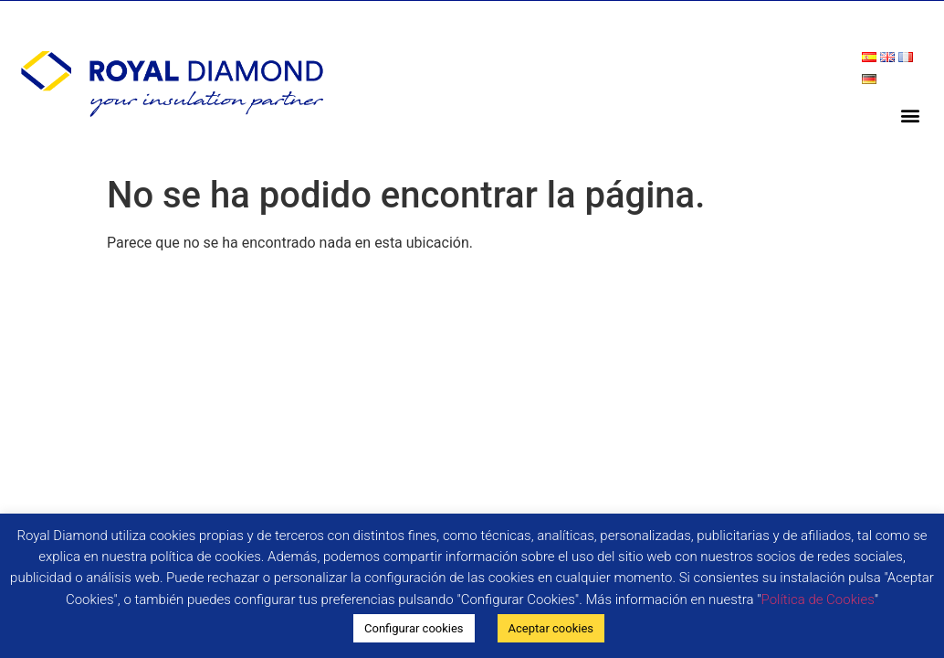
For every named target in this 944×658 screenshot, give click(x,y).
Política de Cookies (818, 599)
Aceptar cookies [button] (551, 628)
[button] (911, 115)
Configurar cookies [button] (414, 628)
